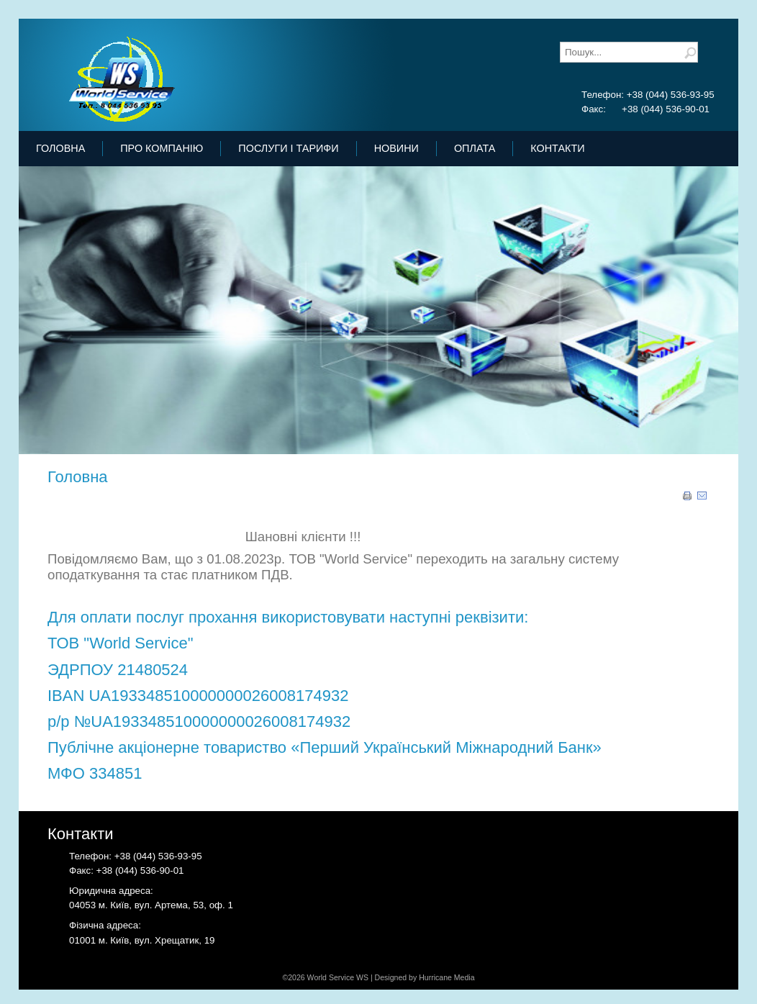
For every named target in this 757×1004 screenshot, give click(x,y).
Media (464, 977)
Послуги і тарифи (288, 148)
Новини (396, 148)
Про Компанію (161, 148)
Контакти (557, 148)
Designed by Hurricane (414, 977)
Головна (60, 148)
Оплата (474, 148)
